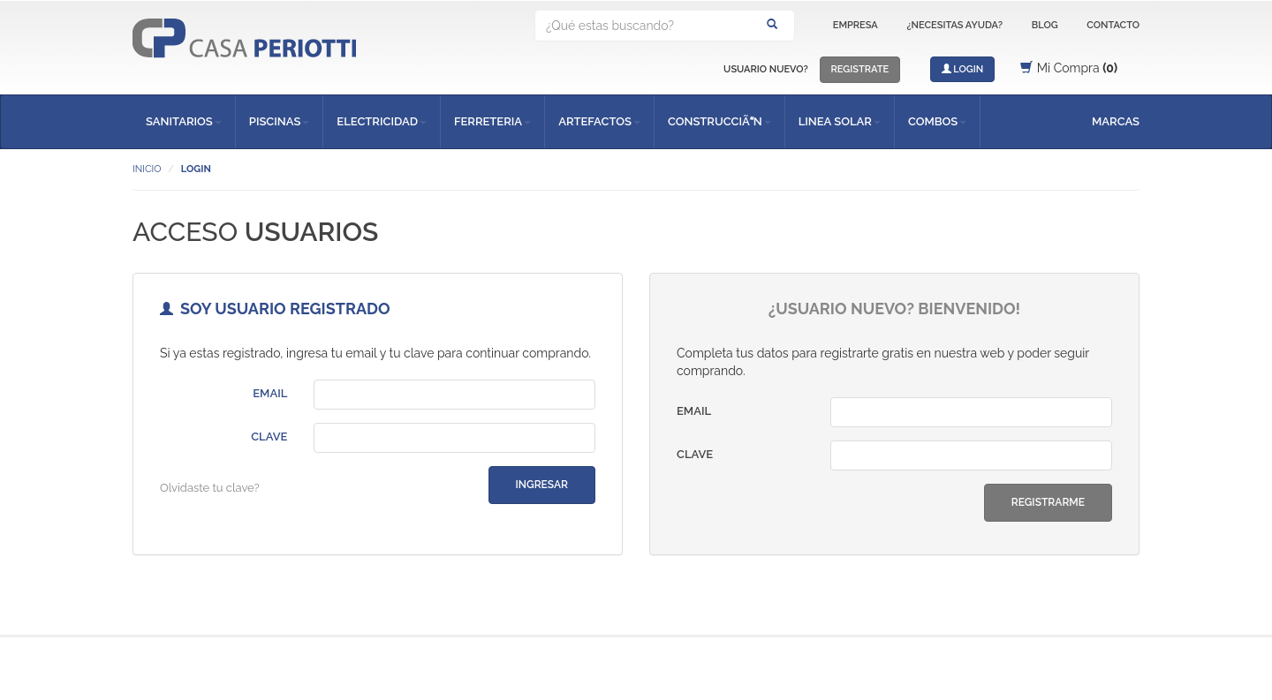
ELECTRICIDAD (382, 121)
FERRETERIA (492, 121)
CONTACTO (1113, 25)
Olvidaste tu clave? (210, 487)
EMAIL (270, 393)
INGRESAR (542, 484)
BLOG (1045, 25)
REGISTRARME (1048, 502)
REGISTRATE (860, 69)
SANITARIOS (184, 121)
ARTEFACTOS (599, 121)
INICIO (146, 169)
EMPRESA (855, 25)
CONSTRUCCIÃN (719, 121)
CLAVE (269, 436)
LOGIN (963, 69)
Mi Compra (1068, 68)
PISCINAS (279, 121)
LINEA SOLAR (840, 121)
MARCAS (1116, 121)
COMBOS (937, 121)
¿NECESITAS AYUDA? (954, 25)
